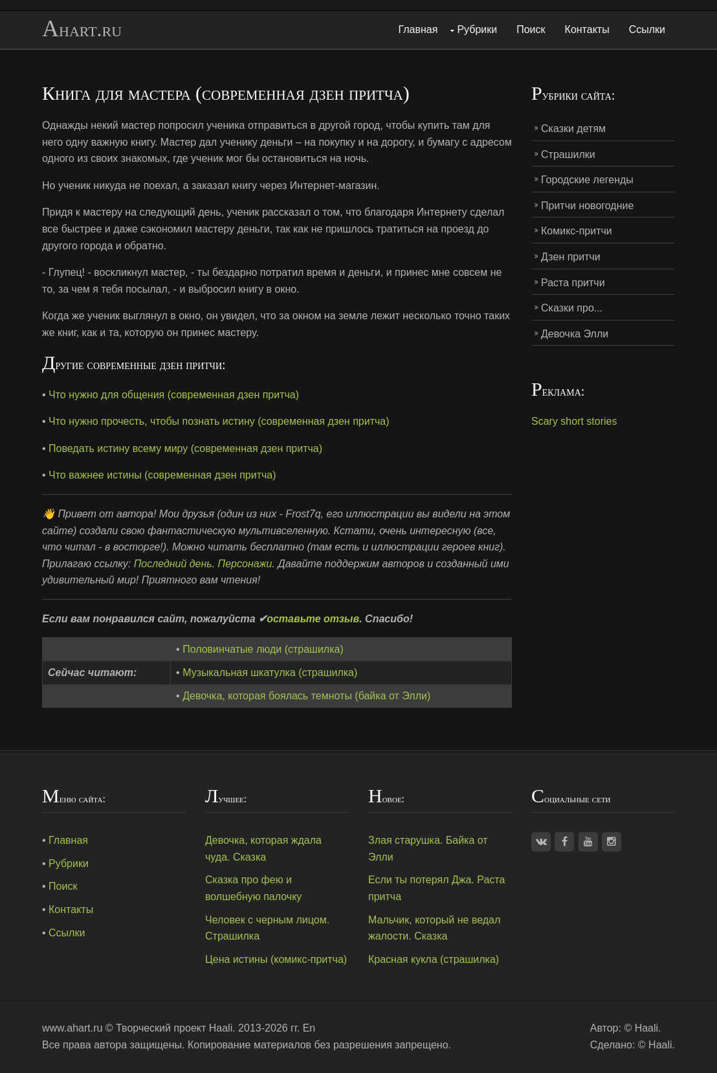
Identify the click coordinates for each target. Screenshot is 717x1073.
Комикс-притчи (576, 230)
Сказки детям (573, 128)
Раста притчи (573, 282)
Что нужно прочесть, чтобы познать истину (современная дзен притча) (219, 421)
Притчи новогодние (587, 205)
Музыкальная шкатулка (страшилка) (269, 672)
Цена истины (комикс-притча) (276, 959)
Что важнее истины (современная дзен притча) (162, 474)
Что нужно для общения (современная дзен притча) (174, 394)
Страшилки (568, 154)
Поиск (530, 29)
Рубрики (477, 29)
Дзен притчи (571, 256)
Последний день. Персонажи (203, 563)
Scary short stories (574, 421)
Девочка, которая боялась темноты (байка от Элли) (306, 695)
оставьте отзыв (313, 618)
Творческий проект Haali (174, 1027)
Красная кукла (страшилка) (433, 959)
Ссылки (647, 29)
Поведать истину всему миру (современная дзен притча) (185, 448)
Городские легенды (587, 179)
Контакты (587, 29)
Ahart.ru (82, 29)
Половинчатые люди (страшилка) (263, 649)
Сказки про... (571, 307)
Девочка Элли (574, 333)
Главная (418, 29)
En (309, 1027)
